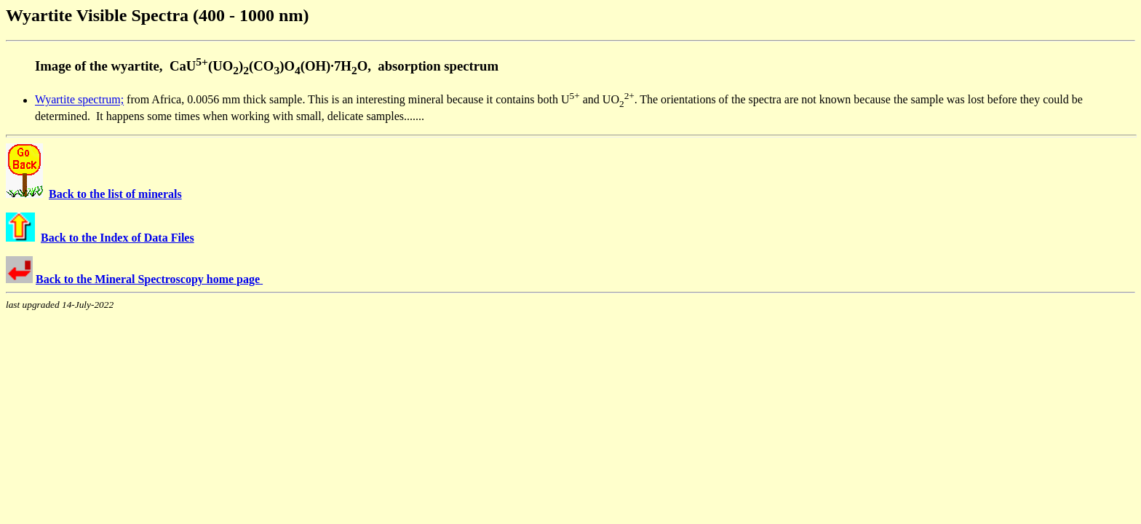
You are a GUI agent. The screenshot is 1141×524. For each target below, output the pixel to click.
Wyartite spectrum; (79, 100)
